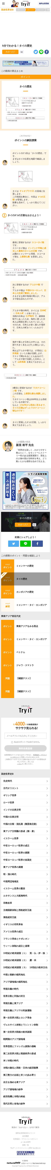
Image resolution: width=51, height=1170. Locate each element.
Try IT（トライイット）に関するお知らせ (25, 1148)
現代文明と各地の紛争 (14, 1104)
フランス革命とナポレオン (16, 939)
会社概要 (25, 1136)
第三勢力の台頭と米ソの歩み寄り (19, 1075)
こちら (19, 764)
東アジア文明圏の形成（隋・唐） (19, 831)
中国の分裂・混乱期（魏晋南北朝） (20, 824)
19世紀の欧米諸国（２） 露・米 (20, 960)
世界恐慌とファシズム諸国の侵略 (19, 1046)
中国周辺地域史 (10, 881)
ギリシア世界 (9, 795)
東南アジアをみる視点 (27, 626)
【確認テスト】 (24, 678)
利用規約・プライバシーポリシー (25, 1139)
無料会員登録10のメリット (25, 1133)
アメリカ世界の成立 (13, 931)
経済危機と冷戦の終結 (14, 1096)
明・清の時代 (9, 874)
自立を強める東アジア (14, 1082)
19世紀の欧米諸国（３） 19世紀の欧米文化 (25, 967)
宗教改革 (7, 903)
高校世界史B (7, 774)
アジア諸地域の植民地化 (15, 982)
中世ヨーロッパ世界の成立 (16, 845)
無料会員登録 (44, 3)
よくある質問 (25, 1142)
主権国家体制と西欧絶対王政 (17, 910)
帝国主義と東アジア (13, 1003)
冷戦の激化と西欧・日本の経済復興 (20, 1068)
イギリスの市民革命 (13, 924)
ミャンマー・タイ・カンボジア (31, 605)
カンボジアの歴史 (25, 592)
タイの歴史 (21, 579)
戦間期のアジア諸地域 (14, 1039)
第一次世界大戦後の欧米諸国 (17, 1032)
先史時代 (7, 781)
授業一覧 (25, 1145)
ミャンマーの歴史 (25, 566)
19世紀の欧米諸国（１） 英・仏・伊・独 (24, 953)
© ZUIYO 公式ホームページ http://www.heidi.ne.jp (26, 1162)
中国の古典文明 (10, 817)
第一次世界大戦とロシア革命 (17, 1018)
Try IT (25, 3)
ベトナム (20, 652)
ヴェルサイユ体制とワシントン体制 (20, 1025)
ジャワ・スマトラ (25, 665)
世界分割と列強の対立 (14, 996)
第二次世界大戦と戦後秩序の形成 (19, 1053)
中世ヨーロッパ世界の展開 (16, 853)
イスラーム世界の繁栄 (14, 888)
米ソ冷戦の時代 (10, 1060)
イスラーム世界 (10, 838)
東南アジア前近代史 (11, 616)
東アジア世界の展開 (13, 867)
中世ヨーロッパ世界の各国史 (17, 860)
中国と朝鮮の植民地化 (14, 974)
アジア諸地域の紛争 (13, 1089)
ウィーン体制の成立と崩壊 (16, 946)
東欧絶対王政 (9, 917)
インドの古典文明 (12, 810)
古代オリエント (10, 788)
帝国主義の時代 (10, 989)
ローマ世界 (8, 802)
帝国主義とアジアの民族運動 (17, 1010)
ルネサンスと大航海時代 (15, 896)
